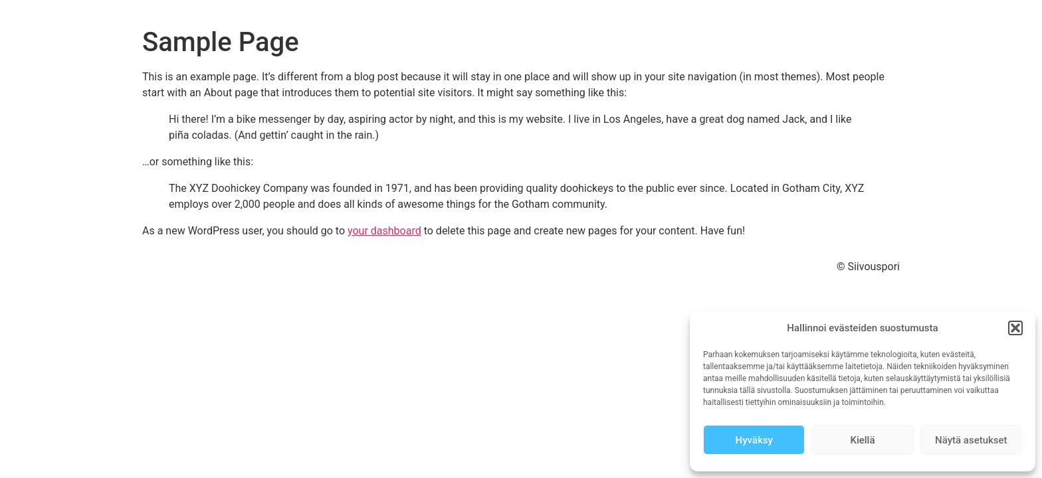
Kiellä (862, 440)
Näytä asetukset (971, 440)
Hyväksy (754, 440)
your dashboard (384, 230)
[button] (1015, 328)
